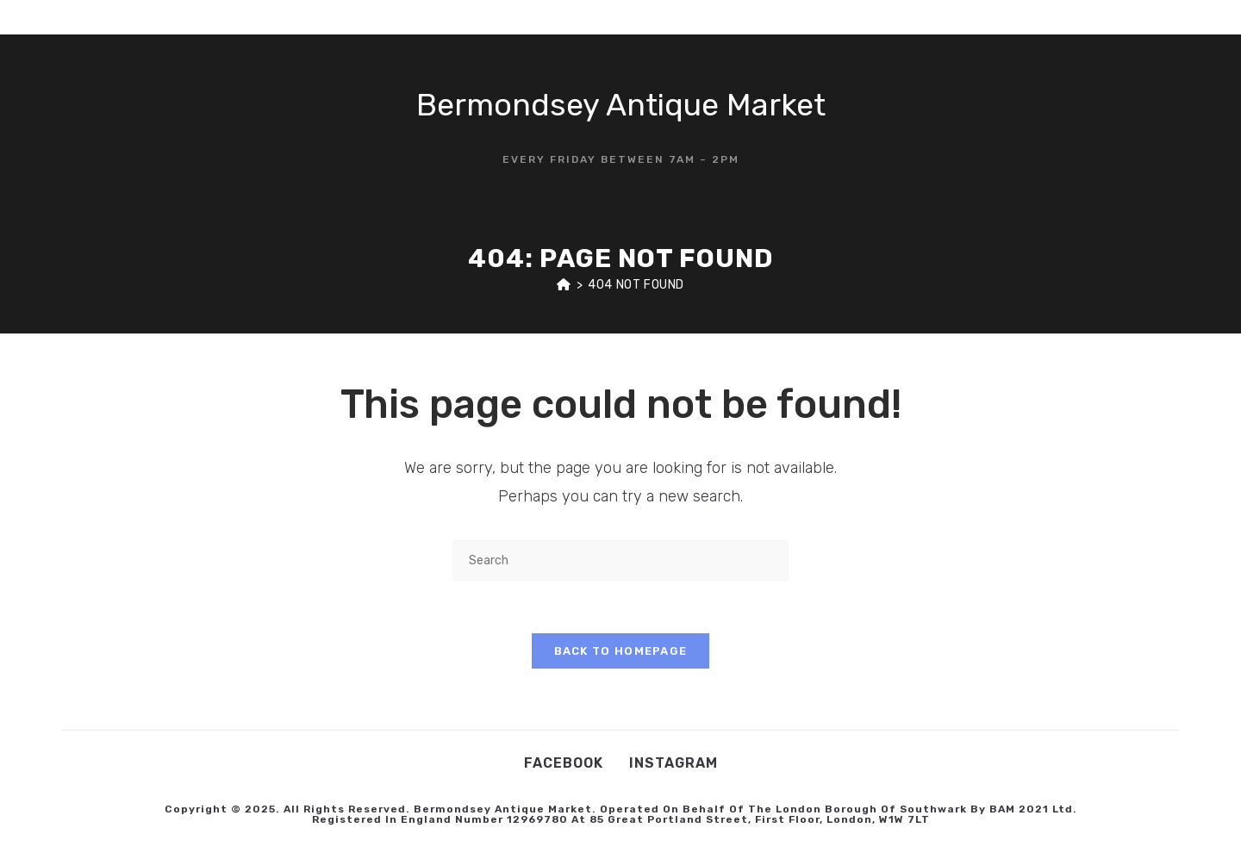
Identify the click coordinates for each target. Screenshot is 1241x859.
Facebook (563, 763)
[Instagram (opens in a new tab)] (1157, 17)
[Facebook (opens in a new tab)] (1132, 17)
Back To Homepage (621, 650)
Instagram (673, 763)
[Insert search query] (620, 560)
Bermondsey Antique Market (621, 104)
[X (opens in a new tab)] (1105, 17)
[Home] (564, 284)
